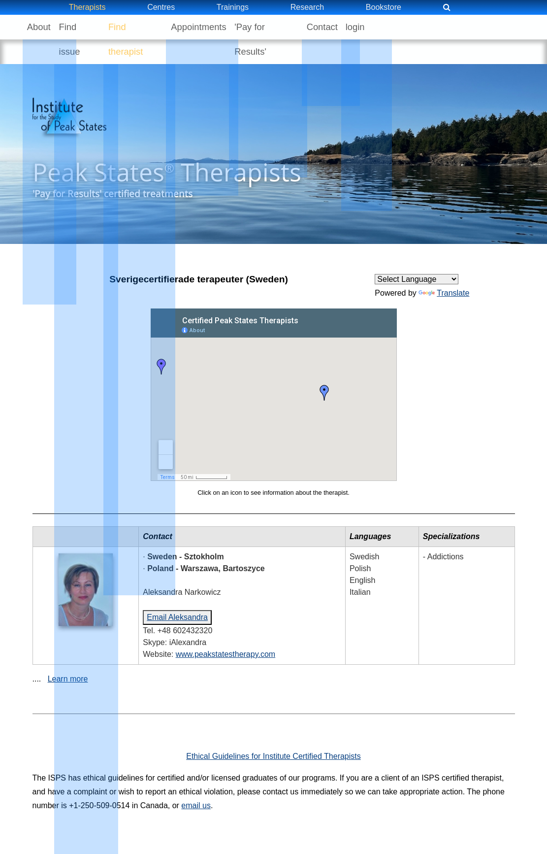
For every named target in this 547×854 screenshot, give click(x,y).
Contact (353, 27)
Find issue (90, 27)
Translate (443, 268)
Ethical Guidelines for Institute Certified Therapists (273, 731)
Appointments (219, 27)
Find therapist (152, 27)
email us (196, 781)
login (394, 27)
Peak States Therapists (166, 159)
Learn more (68, 654)
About (42, 27)
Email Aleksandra (177, 592)
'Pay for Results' (291, 27)
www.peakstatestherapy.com (225, 629)
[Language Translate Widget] (416, 254)
